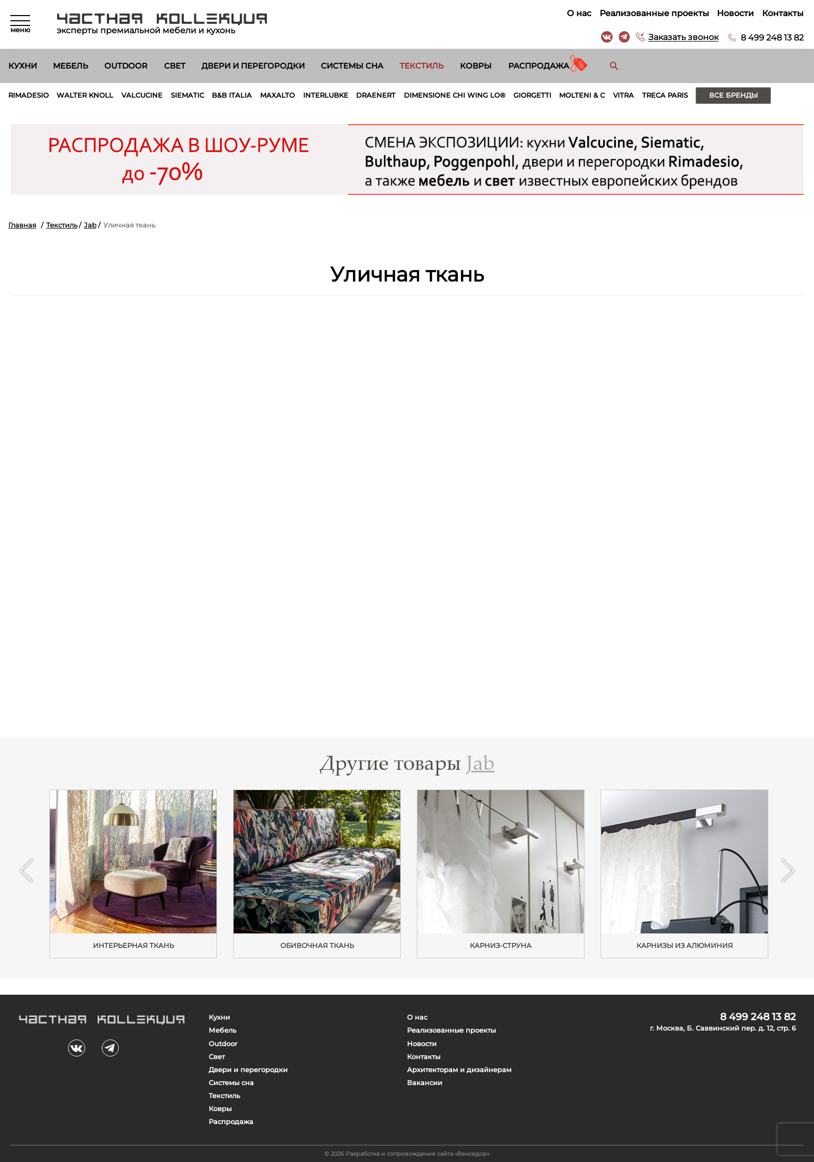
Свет (174, 66)
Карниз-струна (501, 945)
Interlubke (325, 95)
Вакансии (424, 1083)
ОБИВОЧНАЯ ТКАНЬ (317, 945)
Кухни (22, 66)
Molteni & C (582, 95)
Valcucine (141, 95)
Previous (26, 870)
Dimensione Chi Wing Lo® (454, 95)
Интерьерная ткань (133, 945)
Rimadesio (28, 95)
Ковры (476, 66)
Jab (90, 225)
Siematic (187, 95)
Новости (735, 13)
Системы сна (352, 66)
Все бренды (733, 95)
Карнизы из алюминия (684, 945)
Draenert (376, 95)
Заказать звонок (683, 38)
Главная (22, 225)
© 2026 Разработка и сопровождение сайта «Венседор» (407, 1153)
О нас (579, 13)
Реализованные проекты (654, 13)
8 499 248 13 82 (772, 38)
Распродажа (538, 66)
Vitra (623, 95)
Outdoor (125, 66)
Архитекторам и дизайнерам (459, 1070)
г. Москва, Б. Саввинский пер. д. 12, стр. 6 (723, 1028)
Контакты (783, 13)
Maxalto (277, 95)
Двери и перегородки (253, 66)
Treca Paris (665, 95)
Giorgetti (532, 95)
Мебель (70, 66)
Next (787, 870)
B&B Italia (232, 95)
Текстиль (422, 66)
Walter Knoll (85, 95)
